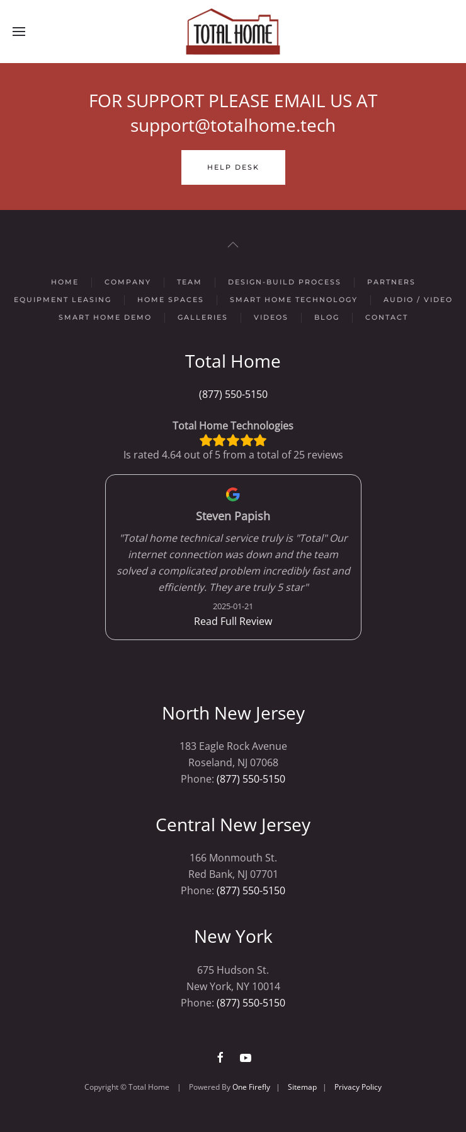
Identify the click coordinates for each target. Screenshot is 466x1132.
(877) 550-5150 (233, 394)
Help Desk (233, 167)
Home (65, 281)
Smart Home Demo (105, 317)
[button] (19, 31)
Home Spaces (170, 299)
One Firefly (251, 1087)
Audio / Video (418, 299)
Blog (326, 317)
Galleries (203, 317)
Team (189, 281)
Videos (271, 317)
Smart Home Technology (294, 299)
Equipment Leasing (62, 299)
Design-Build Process (284, 281)
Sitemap (302, 1087)
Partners (391, 281)
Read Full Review (233, 621)
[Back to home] (233, 31)
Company (128, 281)
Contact (386, 317)
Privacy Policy (358, 1087)
